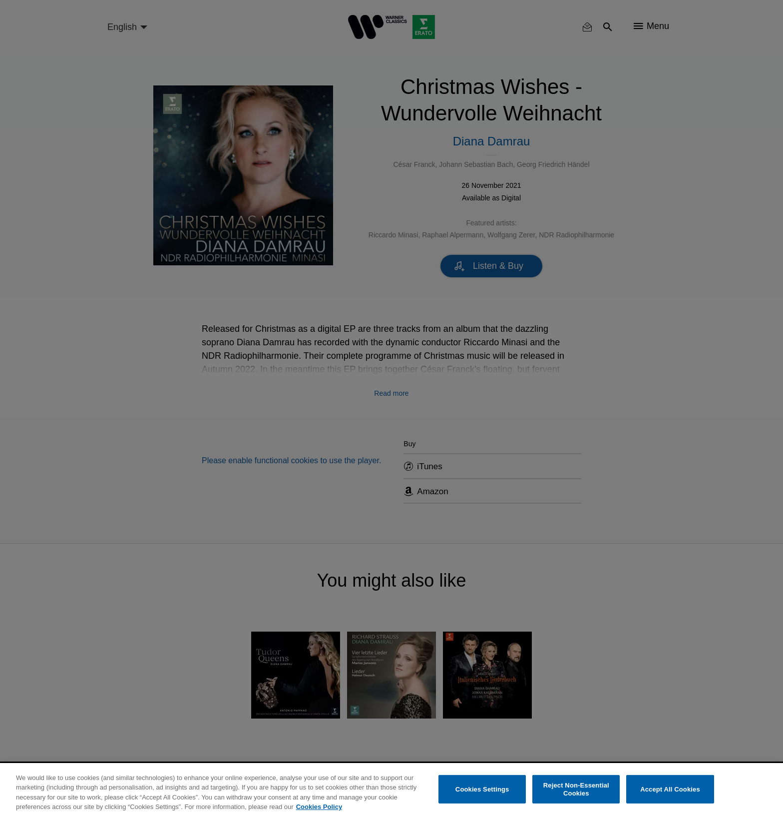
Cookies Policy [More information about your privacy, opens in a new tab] (319, 807)
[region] (391, 790)
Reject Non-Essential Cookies (576, 789)
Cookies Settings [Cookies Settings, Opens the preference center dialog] (482, 789)
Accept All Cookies (670, 789)
